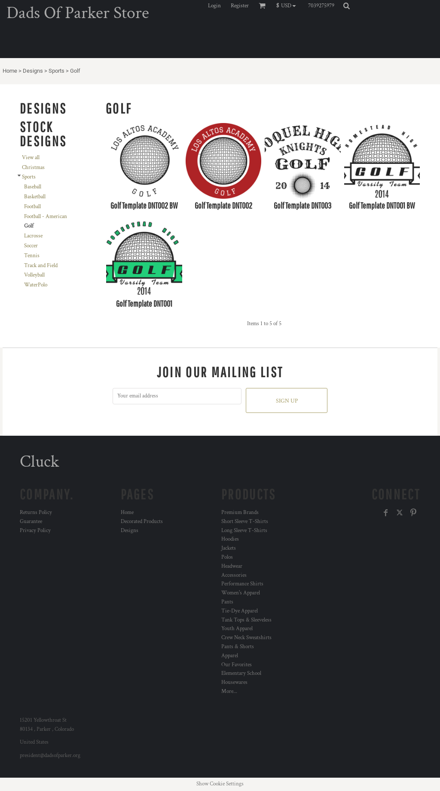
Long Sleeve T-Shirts (244, 530)
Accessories (234, 575)
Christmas (33, 167)
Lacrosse (33, 236)
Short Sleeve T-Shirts (244, 521)
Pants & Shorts (237, 646)
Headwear (231, 566)
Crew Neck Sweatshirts (246, 637)
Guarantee (31, 521)
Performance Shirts (242, 584)
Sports (56, 71)
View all (31, 157)
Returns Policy (36, 512)
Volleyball (34, 275)
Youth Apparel (237, 628)
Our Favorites (236, 664)
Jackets (228, 548)
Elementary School (241, 673)
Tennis (32, 255)
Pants (227, 602)
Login (214, 5)
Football (32, 206)
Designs (33, 71)
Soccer (31, 245)
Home (10, 71)
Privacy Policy (35, 530)
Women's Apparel (240, 593)
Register (240, 5)
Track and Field (41, 265)
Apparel (229, 655)
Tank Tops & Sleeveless (246, 620)
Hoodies (230, 539)
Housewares (234, 682)
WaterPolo (35, 285)
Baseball (32, 187)
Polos (227, 557)
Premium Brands (240, 512)
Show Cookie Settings (220, 784)
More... (229, 691)
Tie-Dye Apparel (239, 611)
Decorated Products (142, 521)
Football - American (45, 216)
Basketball (35, 196)
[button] (288, 6)
